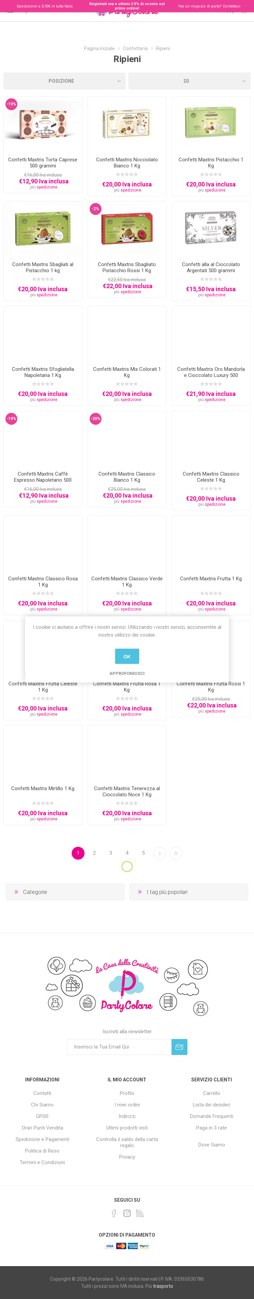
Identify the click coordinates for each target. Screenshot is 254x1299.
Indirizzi (127, 1116)
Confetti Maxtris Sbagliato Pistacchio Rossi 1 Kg (127, 267)
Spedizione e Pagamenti (42, 1139)
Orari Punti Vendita (42, 1128)
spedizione (47, 187)
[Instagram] (127, 1213)
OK (127, 656)
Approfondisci (127, 673)
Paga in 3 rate (211, 1128)
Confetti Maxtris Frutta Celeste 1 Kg (42, 687)
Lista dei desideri (211, 1105)
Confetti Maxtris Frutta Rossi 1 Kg (211, 687)
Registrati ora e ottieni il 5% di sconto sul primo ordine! (127, 6)
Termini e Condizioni (42, 1162)
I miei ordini (127, 1105)
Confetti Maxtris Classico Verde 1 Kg (127, 582)
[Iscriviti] (119, 1047)
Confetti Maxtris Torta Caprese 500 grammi (42, 163)
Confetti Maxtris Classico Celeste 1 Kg (211, 477)
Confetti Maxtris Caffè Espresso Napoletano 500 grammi (43, 480)
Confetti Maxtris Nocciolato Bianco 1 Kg (127, 163)
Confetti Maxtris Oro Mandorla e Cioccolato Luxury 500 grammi (211, 375)
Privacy (127, 1157)
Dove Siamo (211, 1145)
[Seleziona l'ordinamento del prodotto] (64, 81)
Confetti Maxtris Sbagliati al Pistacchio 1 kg (42, 267)
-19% (11, 104)
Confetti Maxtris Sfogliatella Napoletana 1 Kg (43, 372)
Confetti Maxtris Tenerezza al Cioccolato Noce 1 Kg (127, 791)
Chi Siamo (42, 1105)
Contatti (42, 1093)
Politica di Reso (42, 1151)
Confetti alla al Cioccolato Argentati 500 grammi (211, 267)
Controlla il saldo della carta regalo (127, 1142)
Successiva (159, 853)
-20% (96, 418)
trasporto (163, 1286)
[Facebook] (114, 1213)
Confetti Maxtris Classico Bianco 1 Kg (126, 477)
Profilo (127, 1093)
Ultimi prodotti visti (127, 1128)
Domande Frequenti (211, 1116)
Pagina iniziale (99, 48)
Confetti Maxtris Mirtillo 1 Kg (42, 788)
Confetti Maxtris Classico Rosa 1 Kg (43, 582)
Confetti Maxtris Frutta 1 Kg (211, 579)
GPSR (42, 1116)
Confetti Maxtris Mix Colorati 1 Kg (127, 372)
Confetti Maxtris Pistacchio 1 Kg (211, 163)
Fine (175, 853)
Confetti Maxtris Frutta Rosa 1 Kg (127, 687)
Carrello (211, 1093)
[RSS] (139, 1213)
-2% (95, 208)
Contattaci (231, 6)
